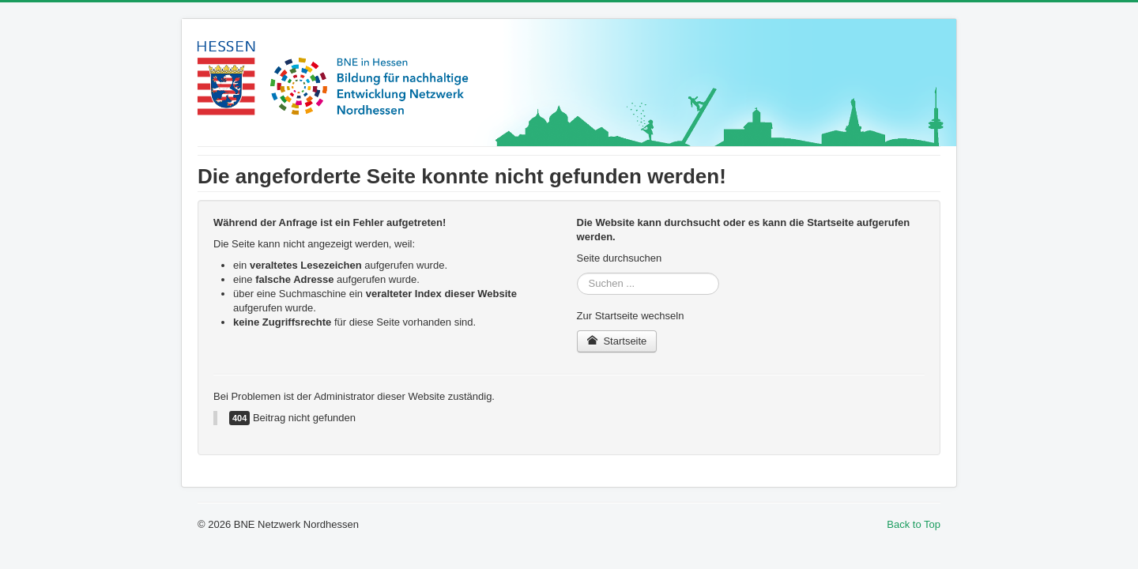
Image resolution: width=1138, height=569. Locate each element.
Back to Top (913, 524)
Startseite (617, 341)
